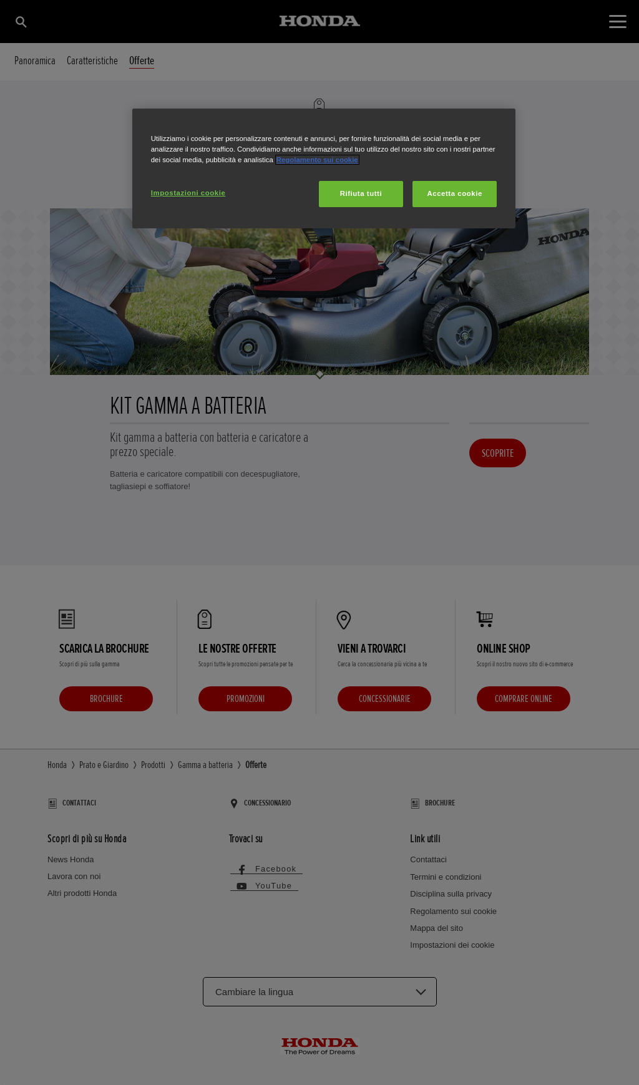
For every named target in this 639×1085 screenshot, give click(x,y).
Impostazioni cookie (188, 193)
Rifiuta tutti (361, 193)
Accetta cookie (454, 193)
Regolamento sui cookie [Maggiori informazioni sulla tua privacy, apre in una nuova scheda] (317, 159)
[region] (323, 168)
